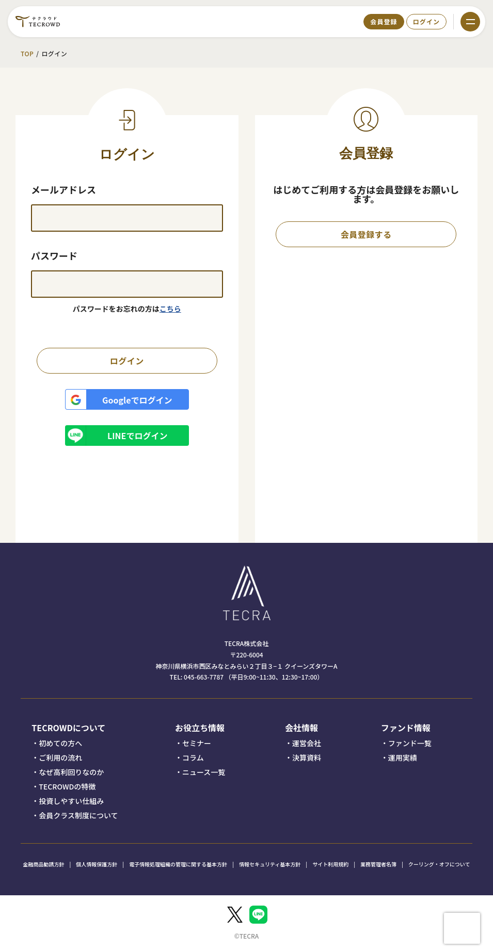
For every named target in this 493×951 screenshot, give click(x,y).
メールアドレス (63, 189)
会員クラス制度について (78, 815)
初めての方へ (60, 743)
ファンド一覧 (410, 743)
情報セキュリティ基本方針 (269, 864)
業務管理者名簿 (378, 864)
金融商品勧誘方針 (44, 864)
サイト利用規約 (330, 864)
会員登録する (366, 234)
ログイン (426, 21)
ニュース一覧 (203, 772)
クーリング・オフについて (439, 864)
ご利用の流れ (60, 757)
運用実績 (402, 757)
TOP (27, 53)
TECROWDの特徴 (67, 786)
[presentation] (462, 928)
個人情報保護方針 (96, 864)
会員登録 (383, 21)
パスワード (54, 255)
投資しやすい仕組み (71, 801)
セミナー (196, 743)
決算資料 (306, 757)
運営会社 (306, 743)
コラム (193, 757)
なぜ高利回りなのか (71, 772)
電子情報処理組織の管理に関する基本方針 (178, 864)
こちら (170, 308)
